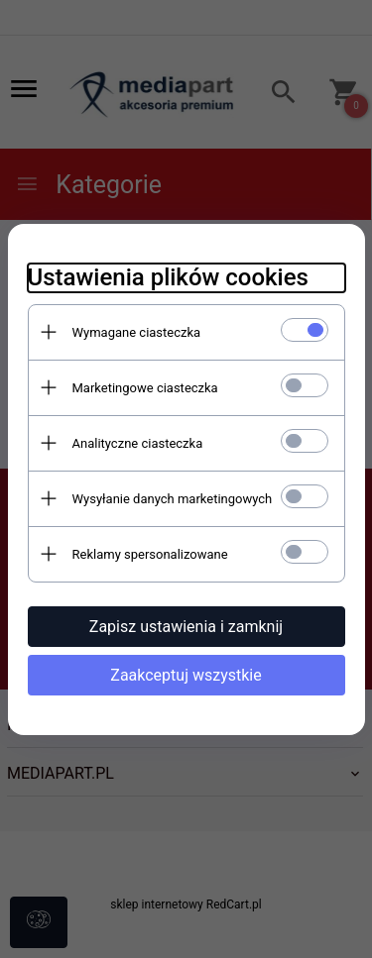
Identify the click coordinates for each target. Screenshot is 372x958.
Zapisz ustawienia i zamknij (186, 626)
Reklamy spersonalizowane (150, 554)
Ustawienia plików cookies (168, 277)
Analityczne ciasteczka (137, 443)
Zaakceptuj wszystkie (185, 675)
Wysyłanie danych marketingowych (172, 498)
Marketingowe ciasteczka (145, 387)
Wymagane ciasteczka (136, 332)
